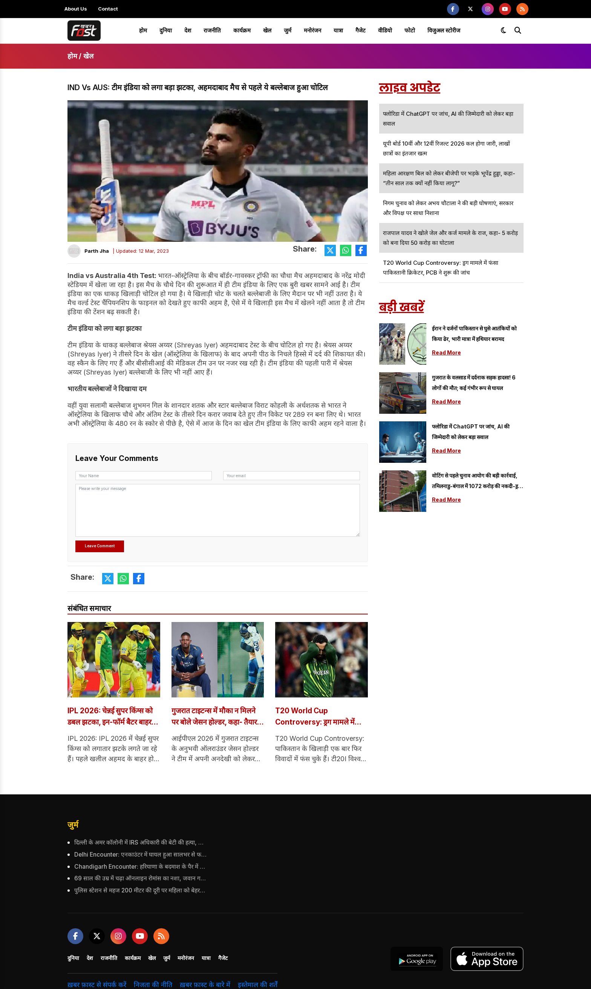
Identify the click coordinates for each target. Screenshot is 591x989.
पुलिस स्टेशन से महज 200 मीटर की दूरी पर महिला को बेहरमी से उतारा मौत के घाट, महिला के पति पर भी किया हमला (140, 890)
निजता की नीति (153, 984)
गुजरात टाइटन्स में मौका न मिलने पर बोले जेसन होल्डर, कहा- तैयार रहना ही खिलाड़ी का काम (216, 717)
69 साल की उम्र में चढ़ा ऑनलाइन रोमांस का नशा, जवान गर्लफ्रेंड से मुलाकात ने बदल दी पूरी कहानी (140, 878)
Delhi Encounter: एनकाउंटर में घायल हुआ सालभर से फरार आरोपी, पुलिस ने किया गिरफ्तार (140, 854)
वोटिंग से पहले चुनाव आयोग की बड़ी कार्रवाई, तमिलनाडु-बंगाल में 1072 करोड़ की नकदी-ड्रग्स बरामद (477, 481)
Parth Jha (96, 251)
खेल (267, 30)
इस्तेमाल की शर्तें (257, 984)
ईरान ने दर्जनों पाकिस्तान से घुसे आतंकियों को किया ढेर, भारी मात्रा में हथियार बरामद (474, 333)
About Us (75, 9)
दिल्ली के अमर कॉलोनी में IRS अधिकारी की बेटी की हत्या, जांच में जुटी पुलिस (140, 842)
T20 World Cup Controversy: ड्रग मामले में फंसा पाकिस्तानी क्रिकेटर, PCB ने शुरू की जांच (320, 717)
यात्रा (338, 30)
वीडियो (385, 30)
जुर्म (287, 30)
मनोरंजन (312, 30)
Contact (108, 9)
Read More (446, 352)
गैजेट (360, 30)
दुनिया (165, 30)
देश (187, 30)
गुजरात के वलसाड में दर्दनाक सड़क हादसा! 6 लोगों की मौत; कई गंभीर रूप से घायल (474, 382)
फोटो (409, 30)
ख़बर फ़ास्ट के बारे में (205, 984)
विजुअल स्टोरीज (443, 30)
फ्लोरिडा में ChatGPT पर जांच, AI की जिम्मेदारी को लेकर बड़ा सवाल (471, 431)
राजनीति (212, 30)
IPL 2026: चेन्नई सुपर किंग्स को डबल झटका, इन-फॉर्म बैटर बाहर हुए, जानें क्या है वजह (112, 717)
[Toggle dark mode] (503, 30)
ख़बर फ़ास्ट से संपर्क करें (96, 984)
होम (143, 30)
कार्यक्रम (242, 30)
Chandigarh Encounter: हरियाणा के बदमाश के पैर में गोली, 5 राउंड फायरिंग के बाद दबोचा (140, 866)
